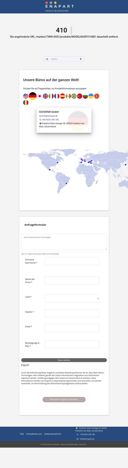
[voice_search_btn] (80, 59)
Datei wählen (64, 360)
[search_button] (47, 59)
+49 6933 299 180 (49, 119)
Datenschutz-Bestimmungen (69, 444)
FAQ (22, 433)
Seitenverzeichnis (52, 433)
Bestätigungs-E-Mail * (32, 344)
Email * (28, 326)
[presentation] (45, 392)
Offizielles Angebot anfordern (64, 399)
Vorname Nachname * (31, 261)
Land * (28, 296)
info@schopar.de (48, 116)
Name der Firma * (30, 281)
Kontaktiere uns (34, 433)
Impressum (82, 444)
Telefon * (29, 312)
